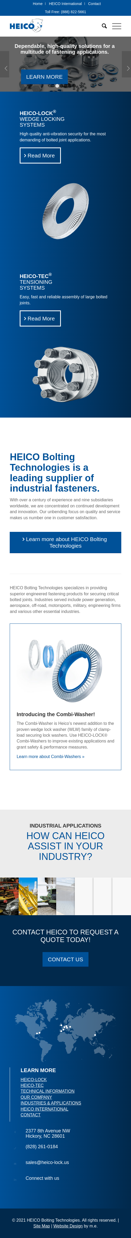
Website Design (68, 1226)
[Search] (102, 26)
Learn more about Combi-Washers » (50, 756)
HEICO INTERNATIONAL (44, 1109)
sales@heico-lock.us (47, 1162)
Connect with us (42, 1178)
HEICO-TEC (32, 1085)
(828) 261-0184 (41, 1146)
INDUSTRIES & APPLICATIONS (50, 1103)
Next (126, 64)
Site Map (41, 1226)
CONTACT (30, 1115)
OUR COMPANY (36, 1097)
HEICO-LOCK (33, 1079)
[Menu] (114, 26)
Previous (4, 64)
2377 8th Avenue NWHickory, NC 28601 (47, 1133)
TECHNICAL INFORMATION (47, 1091)
